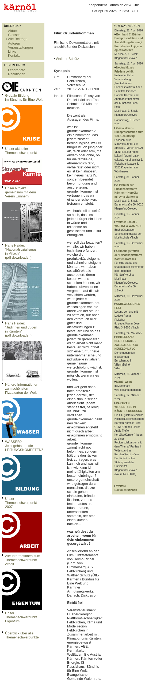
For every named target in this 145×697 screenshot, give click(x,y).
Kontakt (14, 55)
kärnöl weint (124, 381)
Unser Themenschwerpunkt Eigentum (21, 617)
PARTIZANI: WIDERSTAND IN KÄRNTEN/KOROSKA (128, 407)
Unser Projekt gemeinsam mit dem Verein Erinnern (20, 192)
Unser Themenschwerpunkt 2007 (21, 503)
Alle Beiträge (18, 39)
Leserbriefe (16, 70)
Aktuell (13, 31)
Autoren (14, 43)
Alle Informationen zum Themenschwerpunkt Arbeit (22, 560)
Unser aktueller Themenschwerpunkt (21, 151)
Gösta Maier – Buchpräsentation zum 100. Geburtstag (129, 132)
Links (12, 51)
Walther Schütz (67, 59)
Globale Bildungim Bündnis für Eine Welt (24, 97)
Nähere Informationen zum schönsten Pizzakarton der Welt (21, 388)
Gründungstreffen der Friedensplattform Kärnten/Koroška (128, 255)
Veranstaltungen (20, 47)
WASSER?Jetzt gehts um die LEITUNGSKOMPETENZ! (24, 446)
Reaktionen (16, 74)
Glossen (14, 35)
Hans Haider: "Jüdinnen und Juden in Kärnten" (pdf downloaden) (21, 329)
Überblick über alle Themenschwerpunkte (22, 635)
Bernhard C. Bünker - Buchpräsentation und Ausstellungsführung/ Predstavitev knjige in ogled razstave (129, 42)
